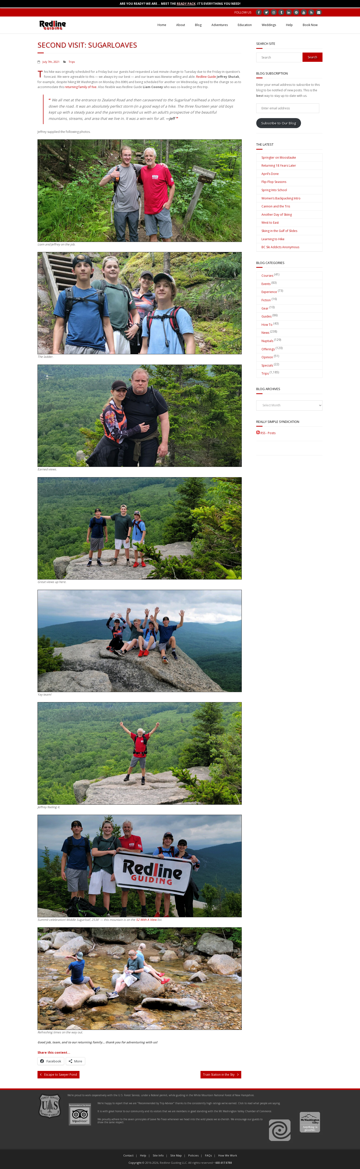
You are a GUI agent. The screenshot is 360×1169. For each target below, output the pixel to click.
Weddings (269, 25)
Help (289, 25)
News (265, 333)
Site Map (176, 1155)
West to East (270, 222)
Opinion (267, 357)
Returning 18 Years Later (279, 165)
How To (267, 325)
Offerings (268, 349)
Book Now (310, 25)
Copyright (135, 1162)
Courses (267, 275)
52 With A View (146, 920)
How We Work (227, 1155)
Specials (267, 365)
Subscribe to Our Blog (278, 123)
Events (266, 284)
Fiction (266, 300)
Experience (269, 292)
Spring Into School (274, 190)
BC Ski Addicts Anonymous (280, 247)
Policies (193, 1155)
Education (245, 25)
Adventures (220, 25)
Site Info (158, 1155)
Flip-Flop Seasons (274, 182)
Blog (198, 25)
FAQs (208, 1155)
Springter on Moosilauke (279, 157)
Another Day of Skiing (277, 214)
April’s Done (270, 174)
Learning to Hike (273, 239)
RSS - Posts (266, 433)
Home (162, 25)
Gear (265, 308)
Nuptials (267, 341)
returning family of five (80, 87)
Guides (267, 316)
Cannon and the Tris (276, 206)
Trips (72, 62)
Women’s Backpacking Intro (281, 198)
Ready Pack (186, 4)
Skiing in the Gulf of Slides (279, 231)
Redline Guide (206, 77)
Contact (128, 1155)
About (180, 25)
